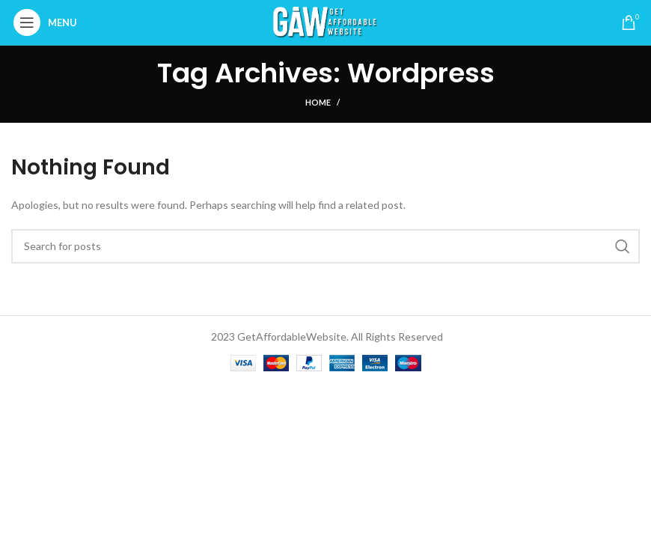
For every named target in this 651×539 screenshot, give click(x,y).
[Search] (325, 246)
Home (318, 102)
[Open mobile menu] (49, 22)
